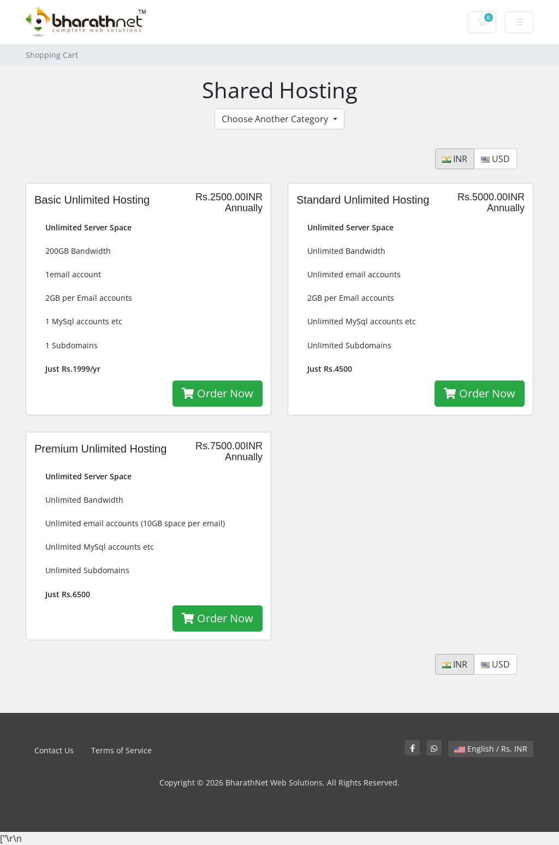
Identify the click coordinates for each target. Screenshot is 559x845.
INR (454, 159)
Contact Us (54, 750)
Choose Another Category (276, 119)
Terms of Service (121, 750)
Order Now (217, 393)
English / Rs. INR (490, 748)
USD (495, 159)
